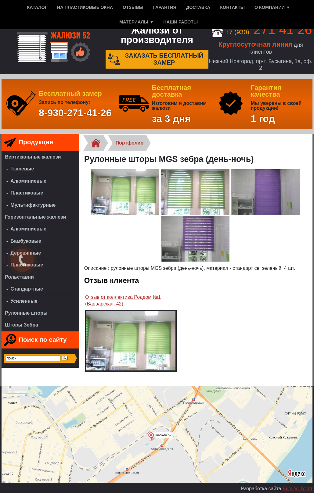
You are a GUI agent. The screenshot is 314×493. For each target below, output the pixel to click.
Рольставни (19, 277)
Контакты (232, 7)
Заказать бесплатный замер (156, 59)
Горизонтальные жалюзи (35, 217)
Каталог (37, 7)
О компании (269, 7)
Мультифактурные (33, 205)
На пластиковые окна (85, 7)
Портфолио (130, 142)
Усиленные (23, 301)
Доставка (198, 7)
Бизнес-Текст (297, 488)
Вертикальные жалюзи (33, 156)
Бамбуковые (25, 241)
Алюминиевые (28, 181)
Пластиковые (26, 192)
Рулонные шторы (26, 313)
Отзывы (133, 7)
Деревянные (25, 252)
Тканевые (22, 168)
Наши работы (180, 22)
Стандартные (26, 288)
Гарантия (164, 7)
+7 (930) (262, 31)
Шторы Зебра (21, 324)
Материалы (133, 22)
